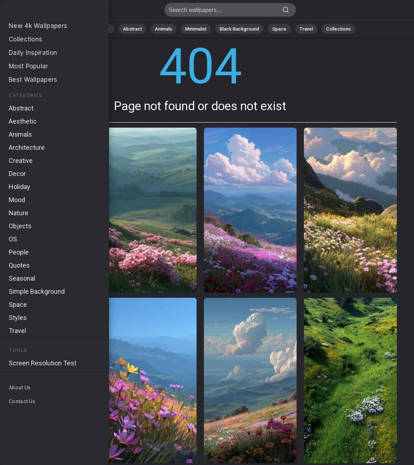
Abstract (132, 29)
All (79, 29)
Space (279, 29)
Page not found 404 (43, 12)
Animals (163, 29)
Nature (102, 29)
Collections (338, 29)
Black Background (239, 29)
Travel (306, 29)
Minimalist (195, 29)
